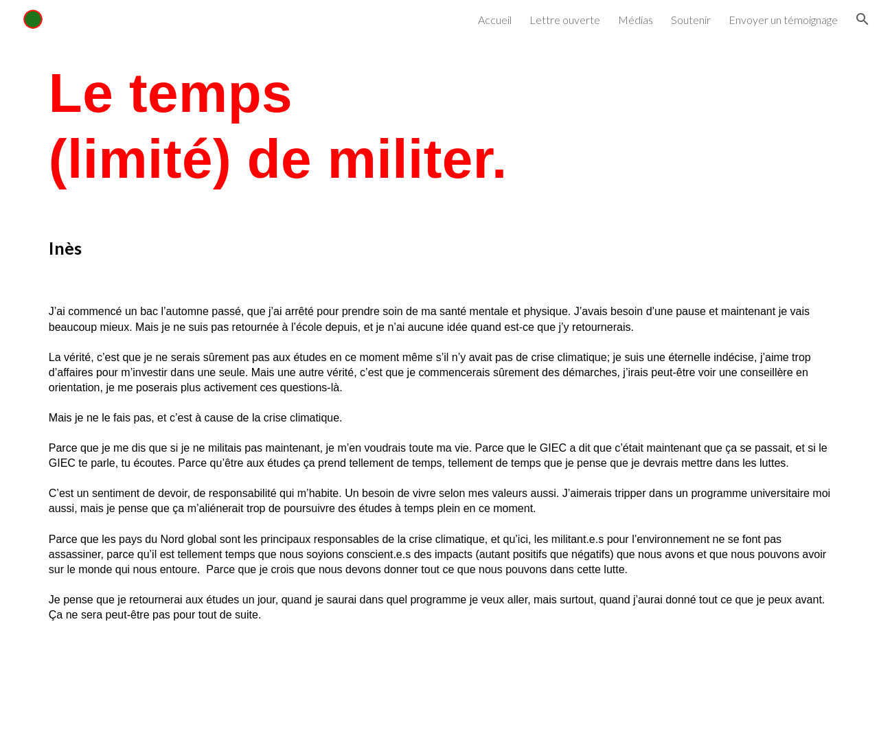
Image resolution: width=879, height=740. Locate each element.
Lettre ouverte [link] (564, 19)
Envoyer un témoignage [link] (783, 19)
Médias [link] (635, 19)
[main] (439, 126)
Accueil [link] (495, 19)
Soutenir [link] (691, 19)
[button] (862, 19)
